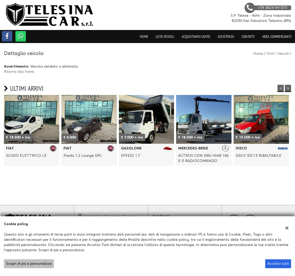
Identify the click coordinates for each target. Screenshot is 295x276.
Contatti (248, 36)
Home (144, 36)
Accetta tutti (278, 264)
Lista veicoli (165, 36)
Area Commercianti (276, 36)
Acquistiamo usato (196, 36)
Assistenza (226, 36)
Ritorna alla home (19, 72)
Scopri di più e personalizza (29, 264)
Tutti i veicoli (278, 54)
